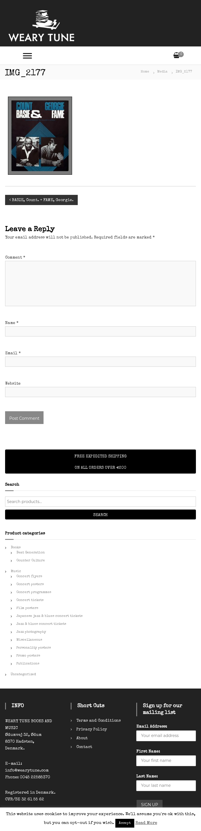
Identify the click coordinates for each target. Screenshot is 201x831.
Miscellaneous (29, 640)
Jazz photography (31, 632)
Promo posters (28, 656)
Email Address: (151, 727)
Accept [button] (125, 823)
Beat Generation (30, 553)
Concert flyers (29, 576)
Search (100, 515)
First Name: (148, 752)
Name (11, 323)
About (82, 738)
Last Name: (147, 777)
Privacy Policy (91, 730)
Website (13, 384)
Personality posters (33, 648)
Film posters (27, 608)
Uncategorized (23, 674)
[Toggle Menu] (27, 55)
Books (16, 547)
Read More (146, 823)
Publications (27, 664)
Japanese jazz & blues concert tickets (49, 616)
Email (13, 353)
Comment (15, 258)
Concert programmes (33, 592)
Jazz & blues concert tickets (41, 624)
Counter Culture (30, 560)
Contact (84, 747)
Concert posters (30, 584)
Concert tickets (30, 600)
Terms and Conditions (98, 721)
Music (16, 571)
